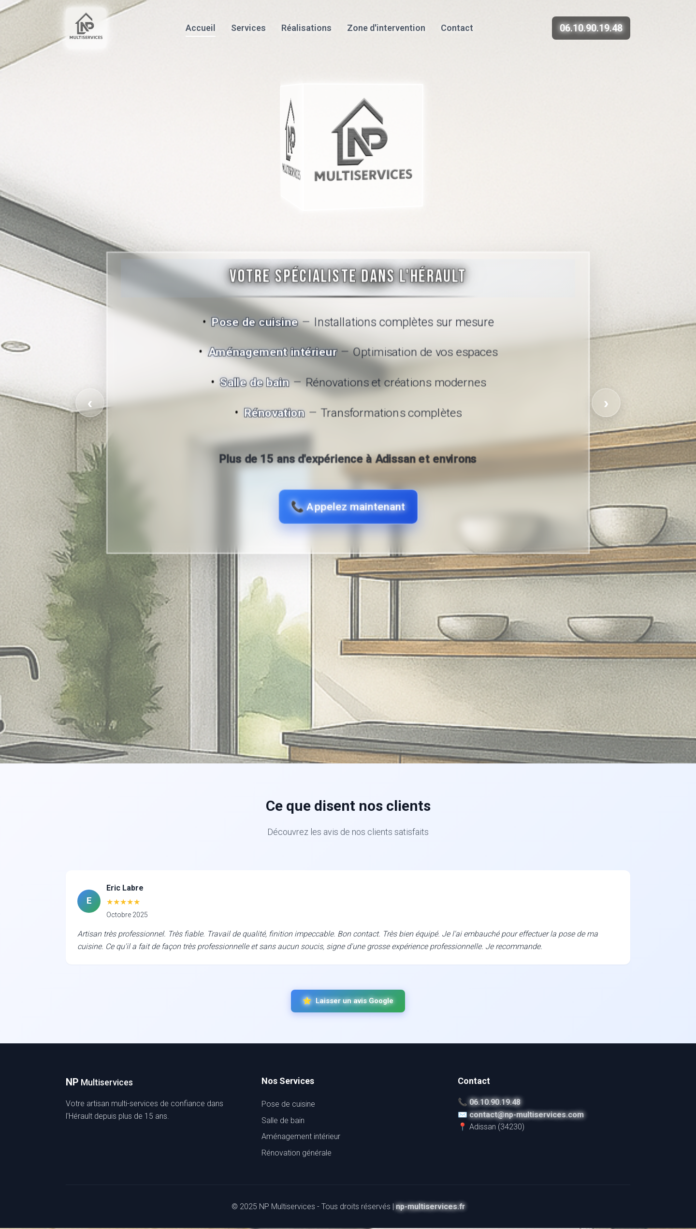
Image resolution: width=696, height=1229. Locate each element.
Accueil (201, 28)
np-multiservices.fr (430, 1207)
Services (248, 28)
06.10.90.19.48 (591, 28)
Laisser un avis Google (348, 1001)
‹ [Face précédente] (90, 402)
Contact (457, 28)
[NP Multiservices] (86, 28)
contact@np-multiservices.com (526, 1115)
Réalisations (306, 28)
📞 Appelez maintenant (348, 507)
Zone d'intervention (386, 28)
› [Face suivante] (606, 402)
